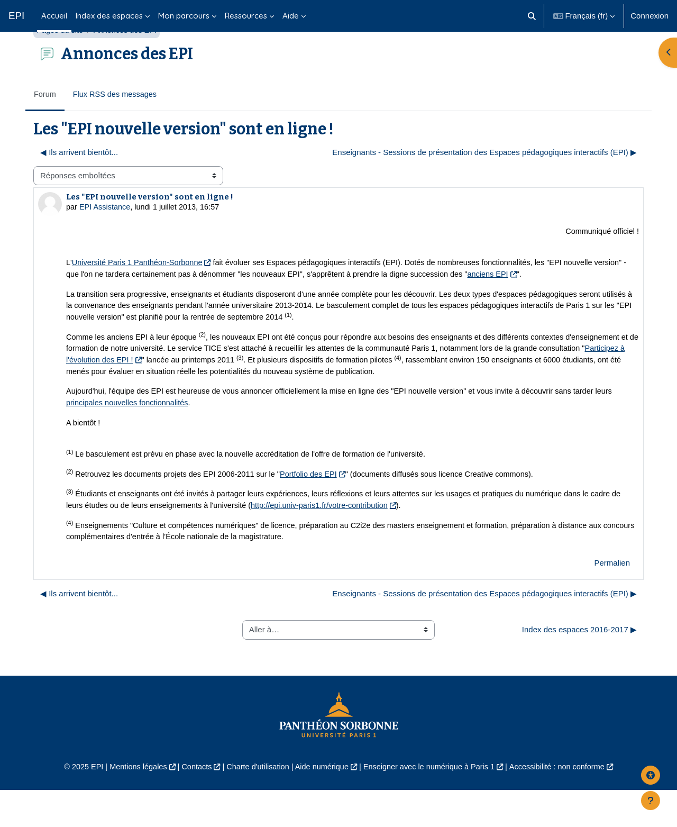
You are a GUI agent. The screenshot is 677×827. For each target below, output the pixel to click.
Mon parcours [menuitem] (183, 16)
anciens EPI (539, 302)
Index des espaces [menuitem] (109, 16)
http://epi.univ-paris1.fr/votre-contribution (339, 541)
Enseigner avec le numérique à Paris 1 (432, 803)
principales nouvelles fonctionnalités (129, 435)
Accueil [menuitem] (54, 16)
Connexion (649, 15)
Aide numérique (321, 803)
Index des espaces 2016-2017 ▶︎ (579, 665)
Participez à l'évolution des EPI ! (170, 391)
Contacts (191, 803)
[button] (532, 16)
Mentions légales (130, 803)
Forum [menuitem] (45, 120)
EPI (16, 15)
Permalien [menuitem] (612, 599)
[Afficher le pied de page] (650, 800)
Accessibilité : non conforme (565, 803)
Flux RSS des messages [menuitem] (117, 120)
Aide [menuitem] (290, 16)
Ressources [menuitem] (246, 16)
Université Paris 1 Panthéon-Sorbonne (139, 291)
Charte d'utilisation (254, 803)
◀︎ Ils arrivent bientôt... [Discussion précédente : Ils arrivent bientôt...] (79, 179)
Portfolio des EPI (317, 508)
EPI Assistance (106, 234)
